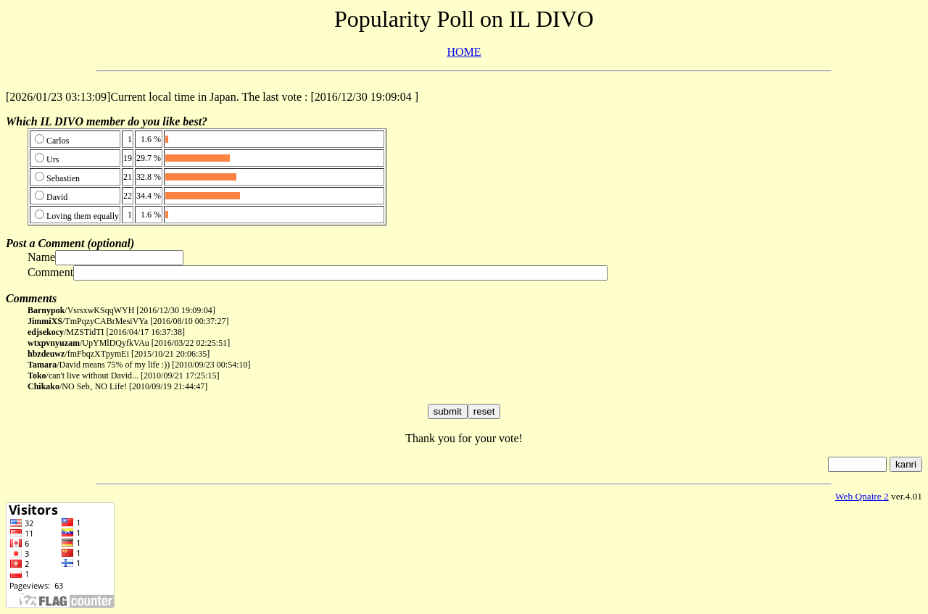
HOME (464, 52)
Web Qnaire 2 (862, 496)
